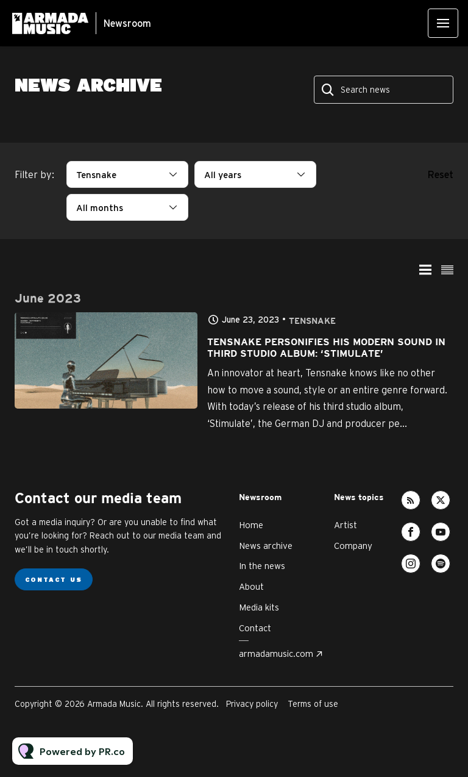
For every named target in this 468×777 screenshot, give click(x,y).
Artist (345, 525)
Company (353, 545)
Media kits (259, 607)
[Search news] (383, 90)
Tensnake (312, 321)
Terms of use (313, 704)
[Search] (328, 90)
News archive (265, 545)
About (251, 586)
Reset (440, 174)
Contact (255, 628)
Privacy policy (252, 704)
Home (251, 525)
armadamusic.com (276, 653)
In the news (262, 565)
